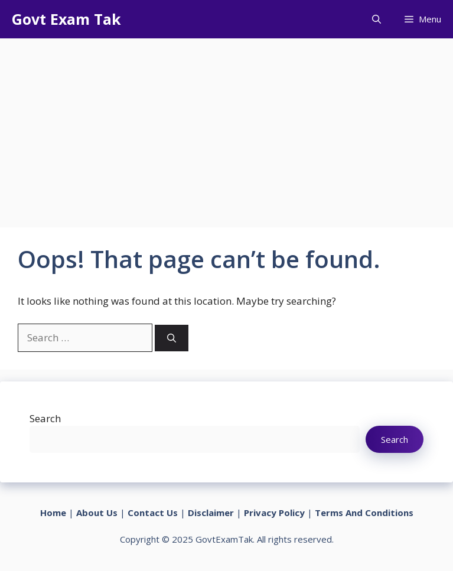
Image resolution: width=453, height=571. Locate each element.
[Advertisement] (226, 127)
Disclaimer (211, 512)
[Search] (171, 338)
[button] (376, 19)
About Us (97, 512)
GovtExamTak (224, 539)
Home (53, 512)
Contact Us (153, 512)
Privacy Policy (274, 512)
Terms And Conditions (364, 512)
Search (45, 418)
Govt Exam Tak (66, 19)
